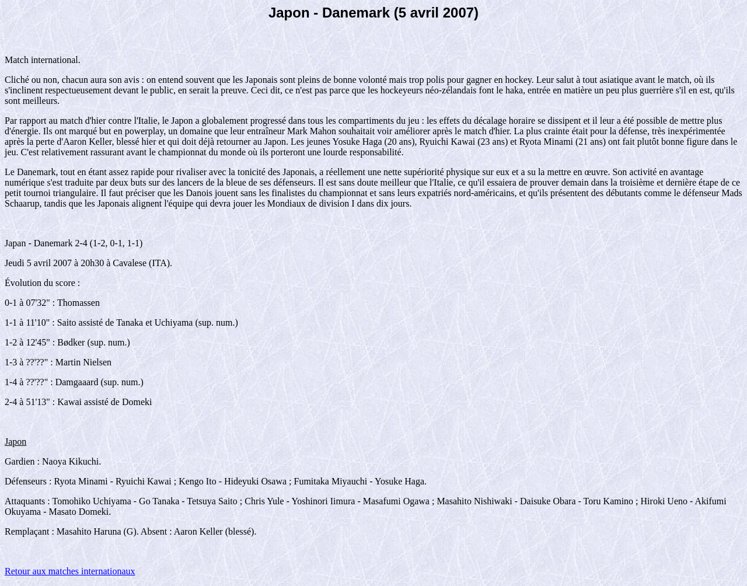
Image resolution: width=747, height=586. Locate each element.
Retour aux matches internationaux (70, 571)
